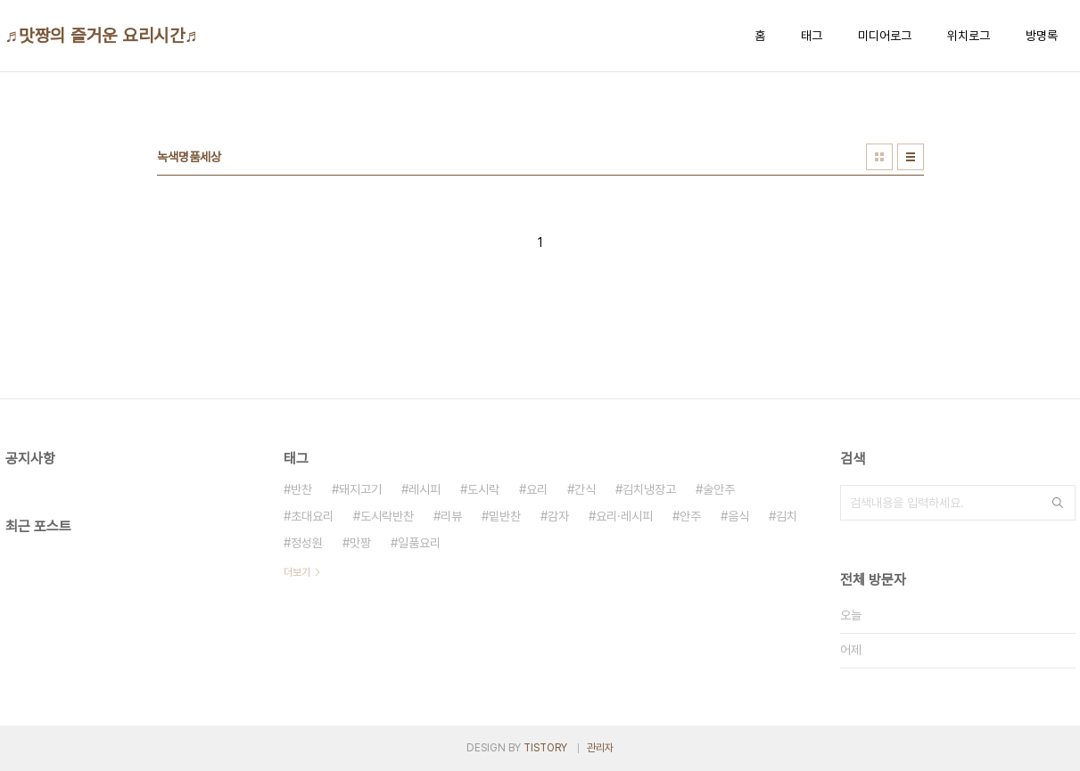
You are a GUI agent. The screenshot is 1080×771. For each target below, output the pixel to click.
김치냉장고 (649, 489)
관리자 (600, 748)
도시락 (483, 489)
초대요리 (312, 516)
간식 (585, 489)
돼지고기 (360, 489)
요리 (537, 489)
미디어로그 (884, 36)
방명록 (1042, 36)
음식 (738, 516)
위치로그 (968, 36)
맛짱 (360, 543)
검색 (1058, 503)
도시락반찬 (387, 516)
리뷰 (451, 516)
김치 (786, 516)
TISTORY (545, 748)
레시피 (424, 489)
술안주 (719, 489)
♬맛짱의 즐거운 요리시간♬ (102, 35)
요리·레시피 (624, 516)
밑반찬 (505, 516)
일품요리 (419, 543)
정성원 (307, 543)
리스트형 (910, 157)
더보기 (297, 572)
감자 (558, 516)
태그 (811, 36)
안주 (690, 516)
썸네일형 (879, 157)
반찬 (301, 489)
